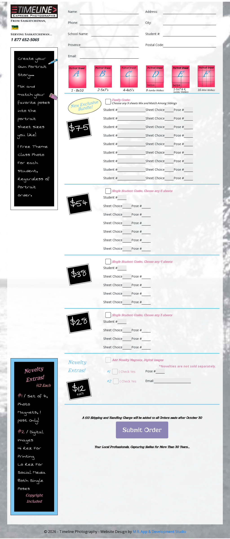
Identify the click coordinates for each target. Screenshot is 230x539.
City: (148, 22)
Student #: (152, 34)
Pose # (179, 110)
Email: (72, 56)
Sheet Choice (155, 110)
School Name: (78, 34)
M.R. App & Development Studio (159, 531)
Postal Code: (154, 45)
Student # (110, 110)
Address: (151, 11)
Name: (72, 11)
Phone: (73, 22)
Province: (74, 45)
